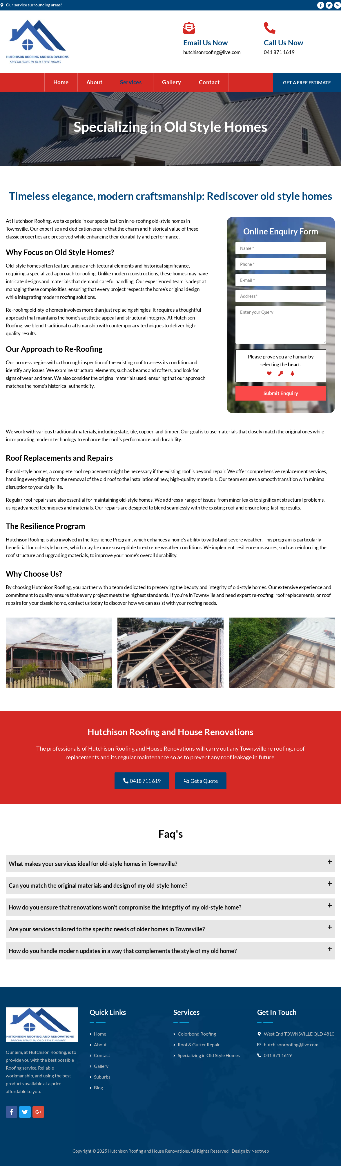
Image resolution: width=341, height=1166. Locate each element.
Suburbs (102, 1076)
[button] (132, 82)
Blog (98, 1087)
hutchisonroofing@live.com (212, 52)
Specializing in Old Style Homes (209, 1055)
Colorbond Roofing (197, 1033)
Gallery (171, 82)
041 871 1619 (279, 52)
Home (61, 82)
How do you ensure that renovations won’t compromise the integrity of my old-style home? (125, 907)
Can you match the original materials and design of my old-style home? (98, 885)
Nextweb (260, 1151)
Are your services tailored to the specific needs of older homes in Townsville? (107, 928)
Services (131, 82)
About (94, 82)
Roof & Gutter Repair (199, 1044)
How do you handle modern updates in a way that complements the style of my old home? (123, 950)
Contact (209, 82)
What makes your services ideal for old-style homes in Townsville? (93, 863)
